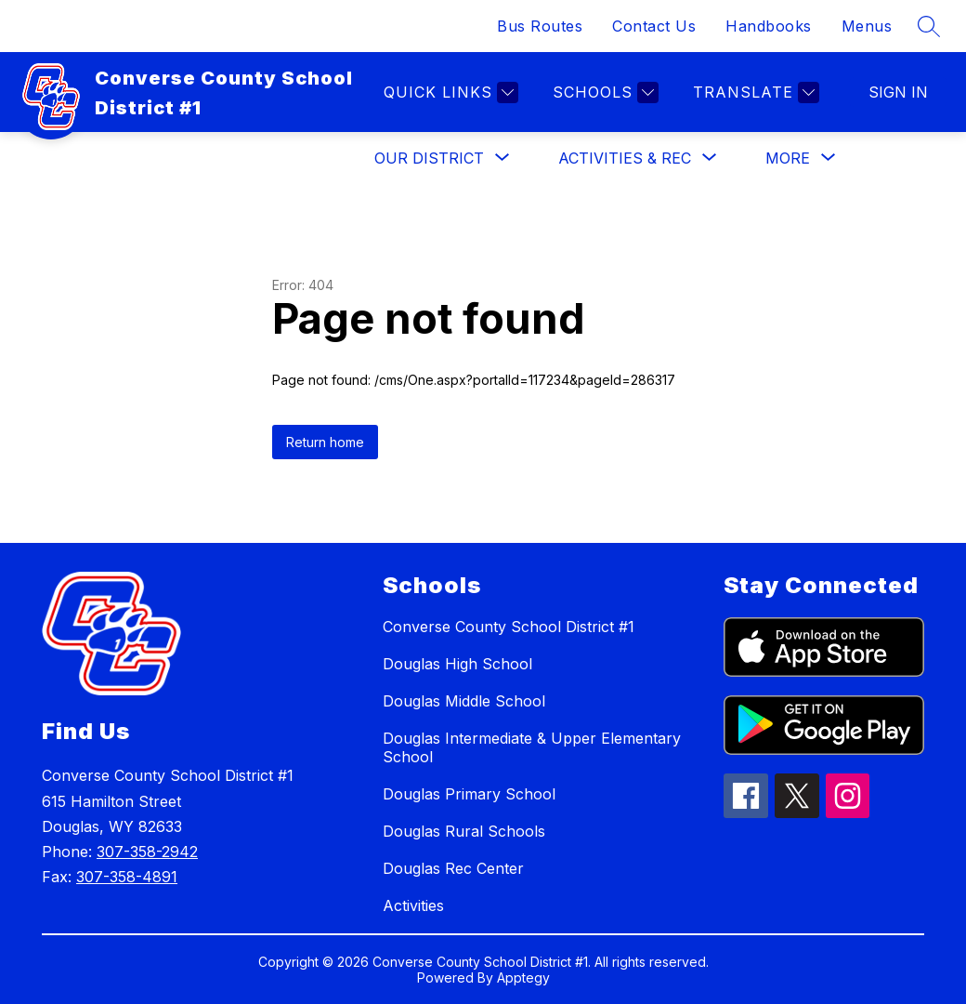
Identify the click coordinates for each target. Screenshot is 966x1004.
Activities (413, 905)
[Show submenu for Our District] (429, 158)
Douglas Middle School (464, 701)
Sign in (898, 92)
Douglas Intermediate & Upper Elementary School (532, 747)
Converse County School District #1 (508, 626)
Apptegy (523, 977)
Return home (325, 442)
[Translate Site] (753, 92)
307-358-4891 (126, 876)
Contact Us (654, 26)
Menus (867, 26)
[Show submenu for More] (787, 158)
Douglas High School (457, 663)
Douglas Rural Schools (464, 831)
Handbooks (768, 26)
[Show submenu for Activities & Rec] (624, 158)
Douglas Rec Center (453, 868)
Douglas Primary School (469, 794)
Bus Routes (539, 26)
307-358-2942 (147, 851)
